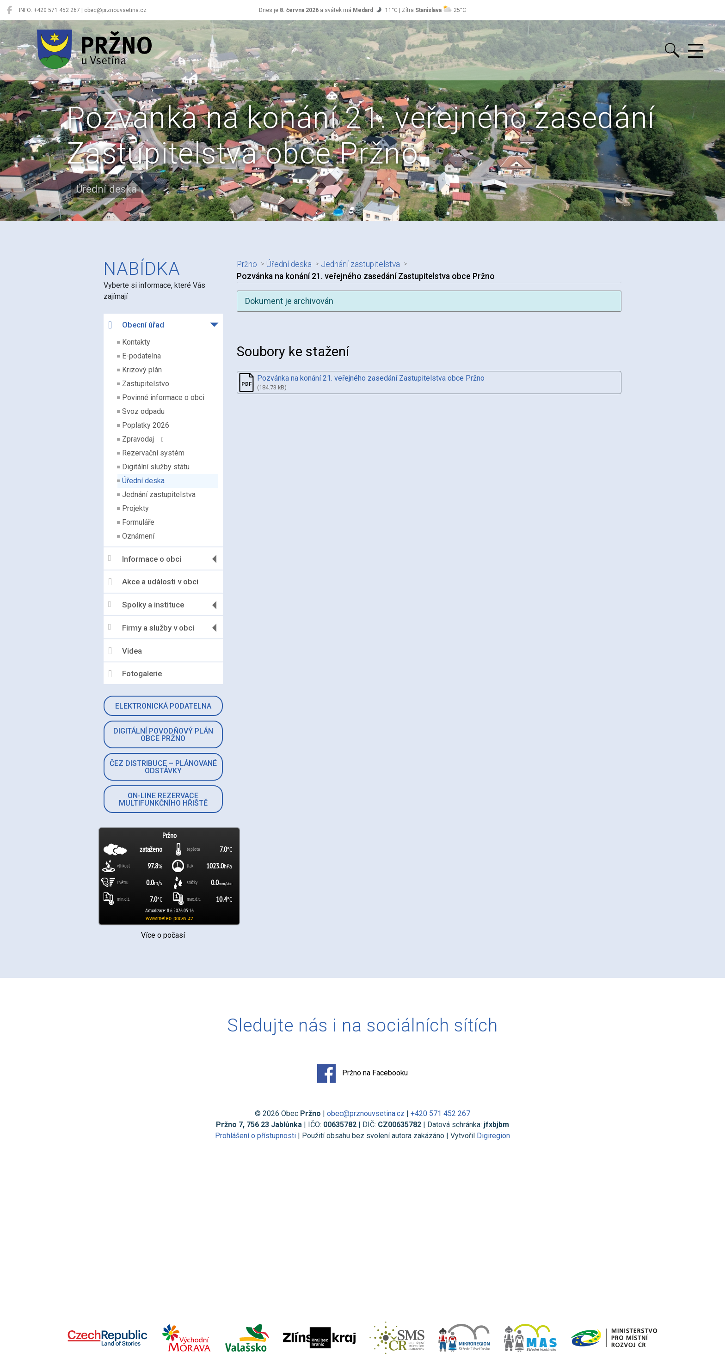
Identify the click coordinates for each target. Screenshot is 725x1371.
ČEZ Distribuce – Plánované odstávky (163, 767)
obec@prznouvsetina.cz (366, 1113)
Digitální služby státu (156, 466)
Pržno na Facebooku (362, 1073)
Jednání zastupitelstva (159, 494)
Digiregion (493, 1135)
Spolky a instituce (146, 605)
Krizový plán (142, 369)
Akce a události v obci (153, 582)
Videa (125, 651)
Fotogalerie (135, 674)
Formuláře (138, 522)
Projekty (135, 508)
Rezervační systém (153, 453)
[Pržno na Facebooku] (9, 10)
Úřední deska (143, 480)
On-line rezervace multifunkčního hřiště (163, 799)
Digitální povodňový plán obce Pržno (163, 735)
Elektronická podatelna (163, 706)
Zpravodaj (143, 439)
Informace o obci (144, 559)
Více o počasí (163, 935)
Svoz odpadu (143, 411)
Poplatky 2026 (145, 425)
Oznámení (138, 536)
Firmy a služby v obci (151, 627)
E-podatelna (141, 356)
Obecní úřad (136, 325)
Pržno (247, 264)
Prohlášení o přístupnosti (255, 1135)
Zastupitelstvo (145, 383)
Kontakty (136, 342)
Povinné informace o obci (163, 397)
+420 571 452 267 (440, 1113)
